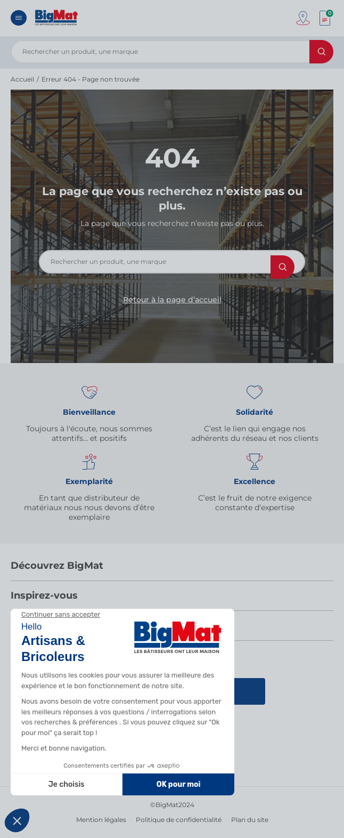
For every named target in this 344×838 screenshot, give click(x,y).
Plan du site (249, 820)
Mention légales (101, 820)
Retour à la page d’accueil (172, 299)
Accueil (22, 79)
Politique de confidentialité (179, 820)
